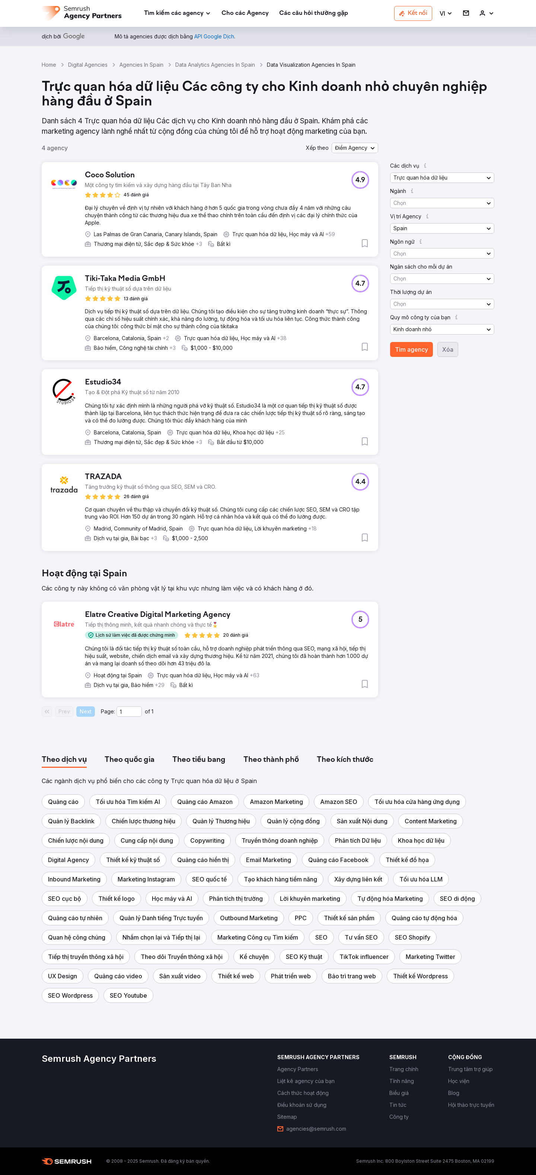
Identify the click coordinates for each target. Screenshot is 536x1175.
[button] (446, 14)
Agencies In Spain (141, 64)
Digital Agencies (88, 64)
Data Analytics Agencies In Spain (215, 64)
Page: (108, 711)
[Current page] (129, 711)
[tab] (64, 760)
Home (49, 64)
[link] (245, 13)
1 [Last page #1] (152, 711)
